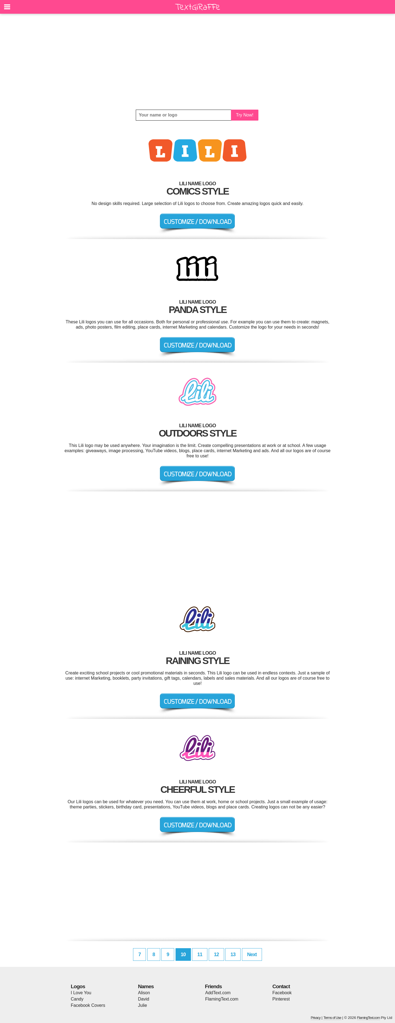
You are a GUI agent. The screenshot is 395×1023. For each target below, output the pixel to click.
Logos (78, 986)
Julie (142, 1005)
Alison (144, 992)
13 (232, 954)
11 (199, 954)
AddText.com (217, 992)
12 (216, 954)
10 (183, 954)
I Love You (81, 992)
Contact (281, 986)
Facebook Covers (88, 1005)
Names (146, 986)
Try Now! (244, 115)
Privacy (316, 1018)
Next (252, 954)
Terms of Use (332, 1018)
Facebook (282, 992)
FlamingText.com (221, 999)
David (143, 999)
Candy (77, 999)
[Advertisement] (197, 61)
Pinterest (281, 999)
